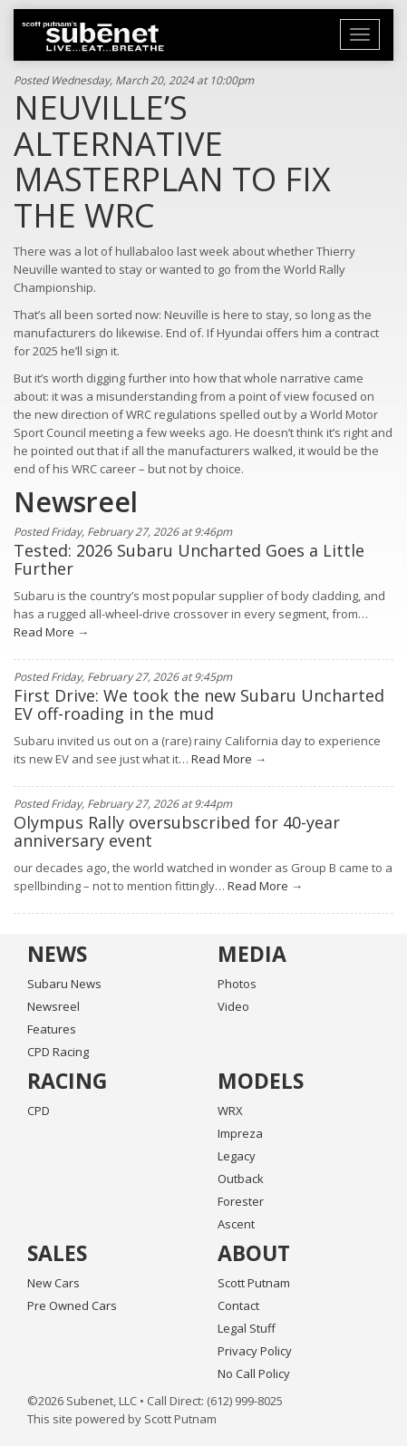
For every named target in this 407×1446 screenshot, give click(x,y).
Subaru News (64, 983)
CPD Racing (58, 1051)
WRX (230, 1110)
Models (261, 1080)
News (57, 953)
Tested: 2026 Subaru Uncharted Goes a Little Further (189, 559)
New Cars (53, 1283)
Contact (238, 1305)
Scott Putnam (254, 1283)
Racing (67, 1080)
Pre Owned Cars (72, 1305)
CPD (38, 1110)
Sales (57, 1252)
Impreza (240, 1133)
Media (252, 953)
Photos (237, 983)
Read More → (51, 632)
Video (233, 1006)
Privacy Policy (255, 1351)
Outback (241, 1178)
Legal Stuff (247, 1328)
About (254, 1252)
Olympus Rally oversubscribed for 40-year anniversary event (177, 831)
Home (93, 36)
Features (51, 1029)
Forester (241, 1201)
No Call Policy (254, 1373)
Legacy (237, 1156)
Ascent (236, 1224)
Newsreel (53, 1006)
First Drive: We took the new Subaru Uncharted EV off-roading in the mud (199, 704)
